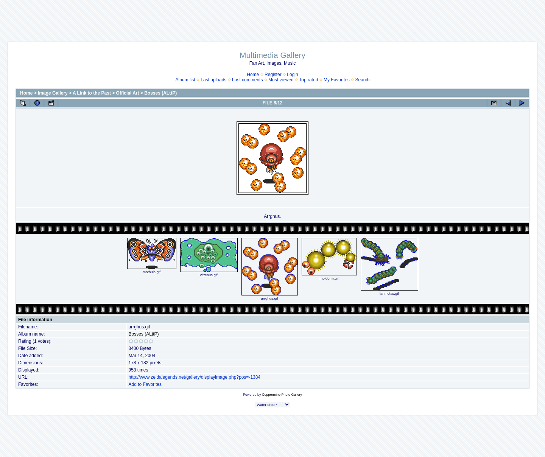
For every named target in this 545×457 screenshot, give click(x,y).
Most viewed (281, 79)
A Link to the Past (92, 93)
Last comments (247, 79)
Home (253, 74)
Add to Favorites (145, 384)
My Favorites (337, 79)
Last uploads (213, 79)
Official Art (127, 93)
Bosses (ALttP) (160, 93)
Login (292, 74)
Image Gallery (53, 93)
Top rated (308, 79)
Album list (185, 79)
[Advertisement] (272, 17)
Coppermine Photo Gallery (282, 394)
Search (362, 79)
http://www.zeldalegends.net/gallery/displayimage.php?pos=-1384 (195, 377)
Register (273, 74)
